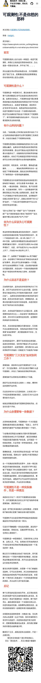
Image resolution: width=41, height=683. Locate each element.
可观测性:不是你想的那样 (20, 30)
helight (11, 35)
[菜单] (37, 3)
